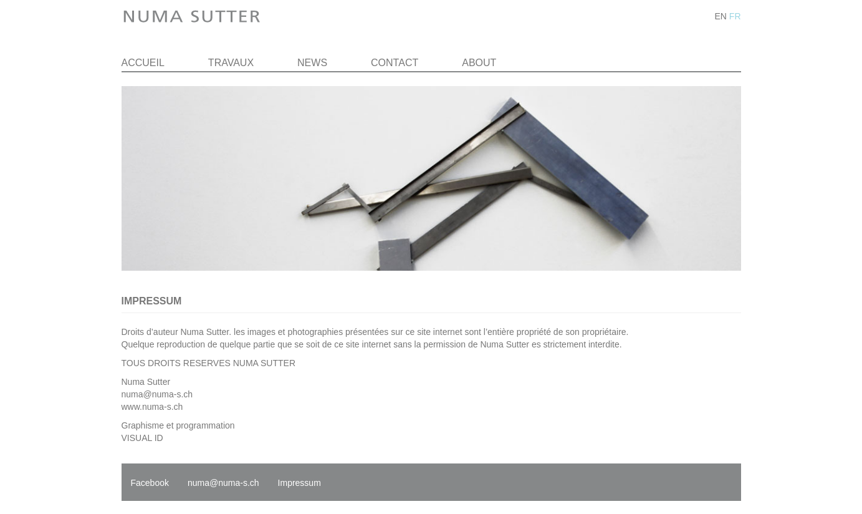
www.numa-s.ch (152, 407)
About (479, 62)
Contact (394, 62)
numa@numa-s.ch (157, 394)
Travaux (231, 62)
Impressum (299, 483)
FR (735, 16)
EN (720, 16)
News (312, 62)
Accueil (143, 62)
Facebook (150, 483)
